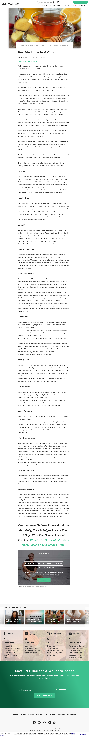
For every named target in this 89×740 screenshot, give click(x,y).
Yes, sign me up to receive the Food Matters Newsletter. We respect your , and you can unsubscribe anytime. (46, 689)
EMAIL (49, 684)
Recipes (52, 5)
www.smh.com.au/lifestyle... (34, 57)
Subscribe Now (44, 696)
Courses (42, 5)
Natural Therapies (36, 46)
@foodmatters (12, 633)
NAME (20, 684)
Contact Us (61, 714)
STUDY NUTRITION (80, 2)
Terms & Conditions (43, 728)
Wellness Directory (44, 717)
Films (67, 5)
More (81, 5)
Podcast (60, 5)
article (24, 46)
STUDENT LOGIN (64, 2)
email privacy (62, 689)
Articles (39, 714)
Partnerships (71, 714)
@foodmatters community (34, 633)
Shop (73, 5)
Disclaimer (32, 728)
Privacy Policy (56, 728)
